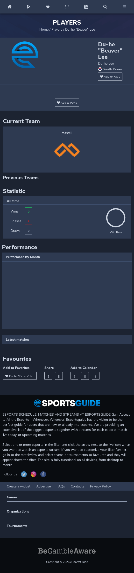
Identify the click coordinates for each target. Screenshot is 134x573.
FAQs (60, 486)
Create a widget (18, 486)
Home (44, 29)
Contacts (77, 486)
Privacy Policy (100, 486)
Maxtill (67, 133)
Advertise (43, 486)
